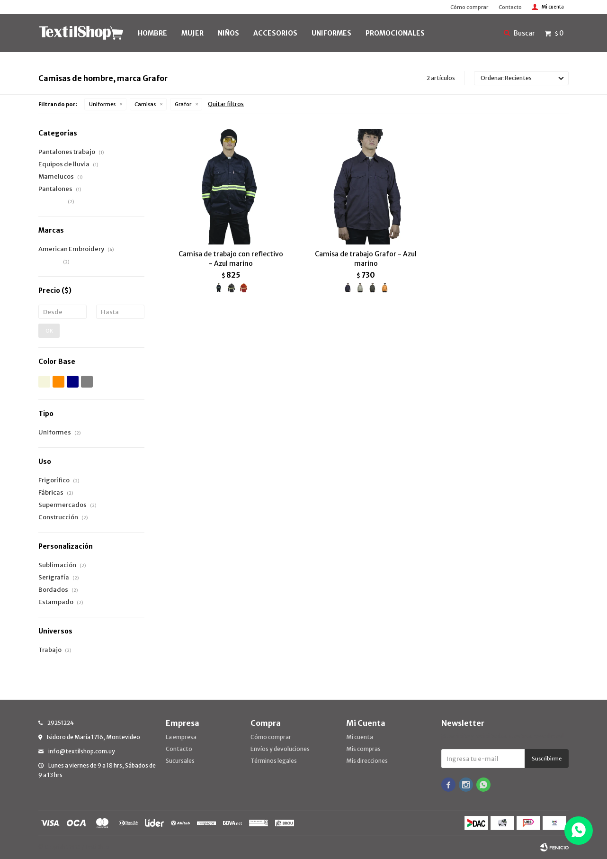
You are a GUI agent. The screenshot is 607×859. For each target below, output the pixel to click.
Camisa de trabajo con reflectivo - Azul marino (231, 259)
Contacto (510, 7)
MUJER (192, 33)
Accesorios (275, 33)
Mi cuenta (359, 737)
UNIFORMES (331, 33)
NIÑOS (228, 33)
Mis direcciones (367, 760)
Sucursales (180, 760)
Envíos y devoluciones (280, 748)
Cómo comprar (469, 7)
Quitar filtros (226, 104)
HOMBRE (152, 33)
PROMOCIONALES (395, 33)
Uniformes (102, 104)
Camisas (145, 104)
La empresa (181, 737)
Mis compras (363, 748)
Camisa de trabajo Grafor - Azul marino (366, 259)
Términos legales (273, 760)
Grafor (183, 104)
